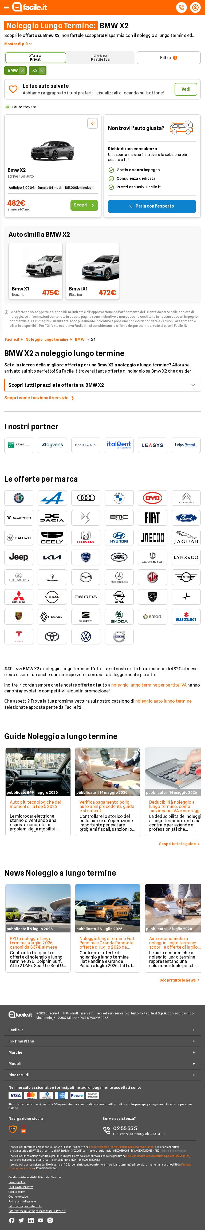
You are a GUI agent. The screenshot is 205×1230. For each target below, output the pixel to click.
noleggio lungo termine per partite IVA (149, 685)
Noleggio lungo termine (47, 339)
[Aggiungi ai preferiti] (92, 123)
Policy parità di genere (22, 1201)
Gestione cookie (18, 1196)
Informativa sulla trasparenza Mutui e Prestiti (37, 1211)
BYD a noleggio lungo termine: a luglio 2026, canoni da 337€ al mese (32, 943)
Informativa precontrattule (25, 1206)
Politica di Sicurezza (21, 1187)
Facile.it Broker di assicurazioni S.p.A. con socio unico (121, 1146)
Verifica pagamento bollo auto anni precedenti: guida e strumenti (105, 806)
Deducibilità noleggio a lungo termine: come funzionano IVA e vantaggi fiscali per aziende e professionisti (174, 811)
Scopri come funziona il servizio (36, 397)
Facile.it (12, 339)
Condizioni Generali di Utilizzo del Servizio (35, 1177)
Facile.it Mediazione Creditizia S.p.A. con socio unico (157, 1156)
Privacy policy (17, 1182)
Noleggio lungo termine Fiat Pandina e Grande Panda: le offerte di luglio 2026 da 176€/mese (105, 945)
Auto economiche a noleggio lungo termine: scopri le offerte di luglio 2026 (172, 945)
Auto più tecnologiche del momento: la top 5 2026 (34, 804)
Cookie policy (17, 1191)
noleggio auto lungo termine (163, 701)
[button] (6, 7)
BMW (79, 339)
